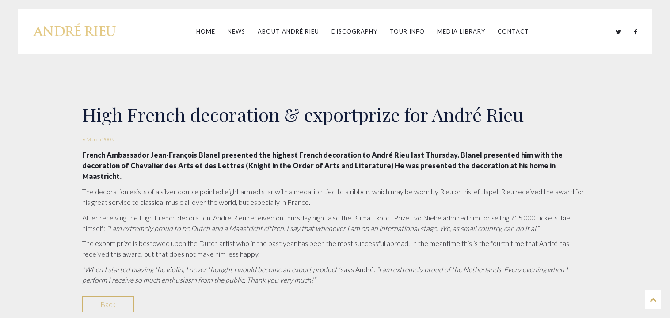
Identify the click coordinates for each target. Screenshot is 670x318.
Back (108, 304)
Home (205, 31)
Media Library (461, 31)
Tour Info (407, 31)
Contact (513, 31)
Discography (354, 31)
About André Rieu (288, 31)
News (236, 31)
